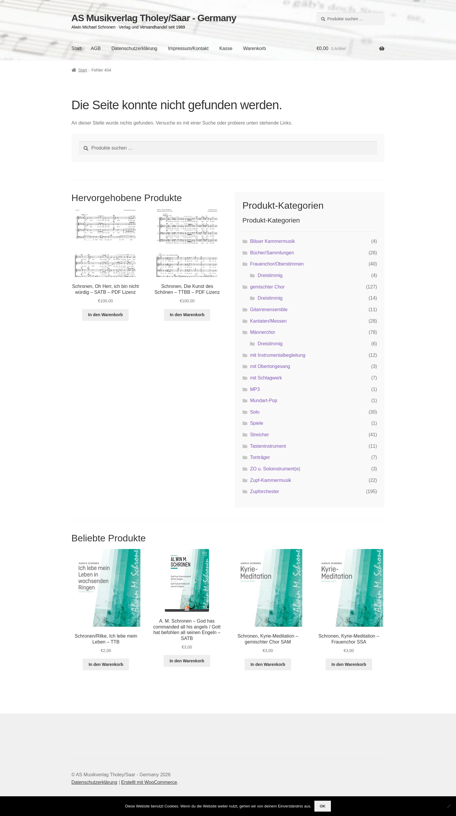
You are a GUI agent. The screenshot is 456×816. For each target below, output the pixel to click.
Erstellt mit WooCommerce (149, 782)
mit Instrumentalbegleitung (277, 355)
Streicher (259, 434)
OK (323, 806)
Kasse (225, 48)
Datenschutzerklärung (134, 48)
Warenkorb (254, 48)
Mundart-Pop (263, 400)
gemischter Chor (267, 286)
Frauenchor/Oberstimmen (277, 263)
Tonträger (260, 457)
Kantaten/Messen (268, 321)
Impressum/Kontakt (188, 48)
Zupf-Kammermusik (270, 480)
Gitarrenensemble (268, 309)
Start (77, 48)
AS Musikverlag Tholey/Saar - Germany (154, 18)
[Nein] (449, 806)
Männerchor (262, 332)
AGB (96, 48)
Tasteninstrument (268, 446)
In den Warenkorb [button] (105, 314)
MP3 (255, 389)
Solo (254, 411)
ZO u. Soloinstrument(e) (275, 468)
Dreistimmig (270, 275)
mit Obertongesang (270, 366)
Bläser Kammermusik (272, 241)
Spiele (256, 423)
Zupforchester (264, 491)
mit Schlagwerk (266, 377)
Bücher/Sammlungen (272, 252)
